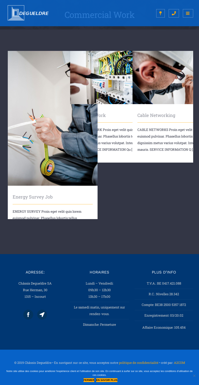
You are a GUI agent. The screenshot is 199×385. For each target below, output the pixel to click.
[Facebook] (28, 315)
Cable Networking (156, 115)
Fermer (89, 380)
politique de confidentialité (138, 363)
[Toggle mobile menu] (188, 13)
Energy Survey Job (33, 197)
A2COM (179, 363)
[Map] (42, 315)
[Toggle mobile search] (174, 13)
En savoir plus (106, 380)
